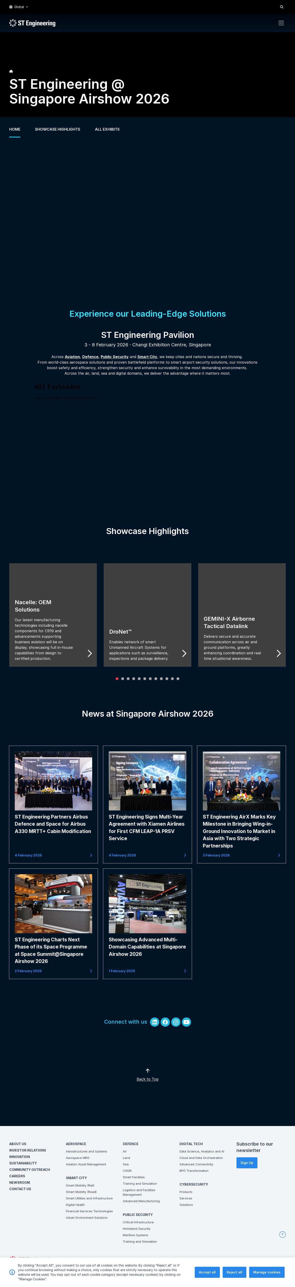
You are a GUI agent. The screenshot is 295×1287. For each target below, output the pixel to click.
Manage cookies (266, 1272)
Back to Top (156, 1087)
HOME (14, 129)
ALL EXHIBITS (107, 129)
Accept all (207, 1272)
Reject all (234, 1272)
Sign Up (247, 1163)
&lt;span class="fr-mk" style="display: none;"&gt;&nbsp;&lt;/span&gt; (139, 450)
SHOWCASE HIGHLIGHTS (57, 129)
